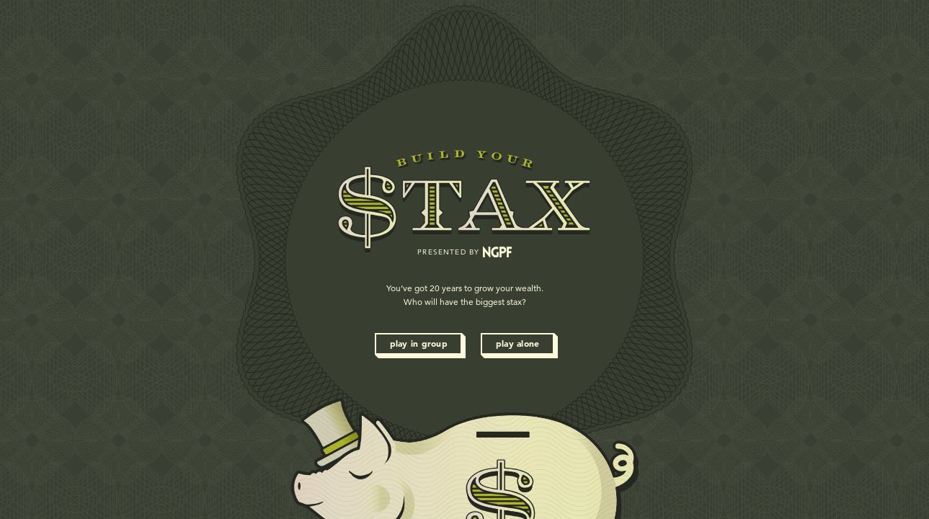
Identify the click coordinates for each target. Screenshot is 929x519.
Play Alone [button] (518, 343)
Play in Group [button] (419, 343)
